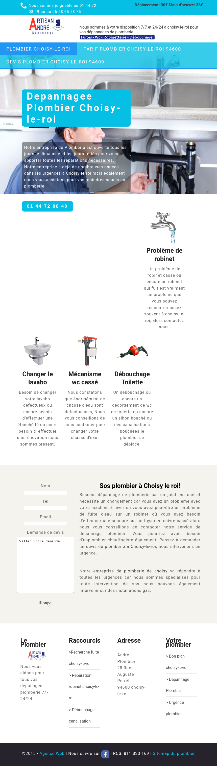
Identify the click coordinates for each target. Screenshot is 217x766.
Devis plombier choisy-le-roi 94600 (55, 61)
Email (45, 517)
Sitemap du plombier (174, 753)
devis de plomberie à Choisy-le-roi (121, 546)
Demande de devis (45, 532)
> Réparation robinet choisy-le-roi (84, 687)
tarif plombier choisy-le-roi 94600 (132, 49)
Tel (45, 501)
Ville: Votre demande (45, 565)
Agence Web (51, 753)
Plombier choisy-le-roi (38, 49)
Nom (45, 485)
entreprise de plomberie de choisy (130, 571)
